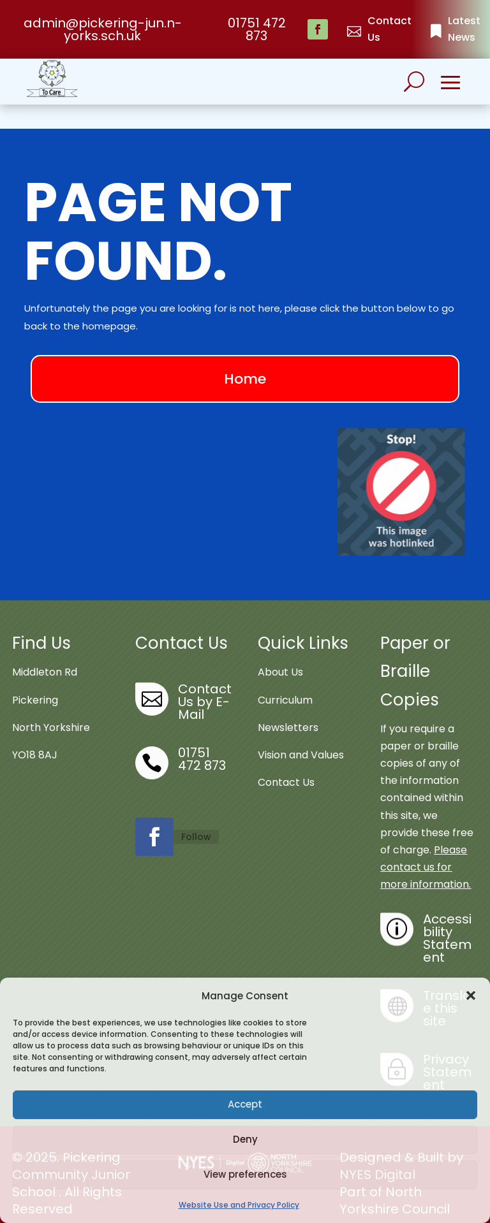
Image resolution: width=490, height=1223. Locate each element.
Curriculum (285, 681)
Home (245, 360)
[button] (470, 995)
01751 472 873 (257, 29)
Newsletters (288, 709)
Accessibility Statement (447, 920)
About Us (280, 654)
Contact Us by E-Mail (205, 684)
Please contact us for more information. (425, 849)
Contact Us (286, 764)
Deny (245, 1139)
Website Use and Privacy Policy (239, 1204)
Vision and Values (301, 737)
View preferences (245, 1174)
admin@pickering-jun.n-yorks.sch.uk (103, 29)
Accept (245, 1104)
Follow (196, 818)
